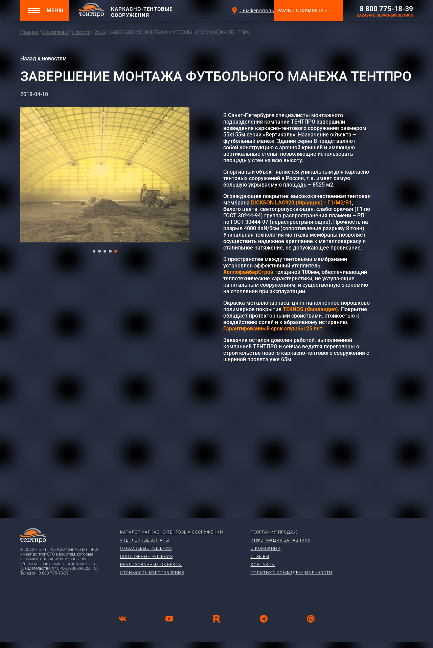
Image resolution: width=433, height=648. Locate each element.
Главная (29, 32)
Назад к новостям (43, 58)
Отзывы (260, 556)
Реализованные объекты (151, 564)
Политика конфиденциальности (292, 572)
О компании (55, 32)
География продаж (274, 532)
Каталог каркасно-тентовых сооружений (171, 532)
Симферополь (251, 10)
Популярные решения (146, 556)
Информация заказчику (281, 540)
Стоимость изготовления (152, 572)
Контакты (263, 564)
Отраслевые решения (146, 548)
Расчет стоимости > (302, 10)
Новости (81, 32)
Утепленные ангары (144, 540)
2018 (99, 32)
